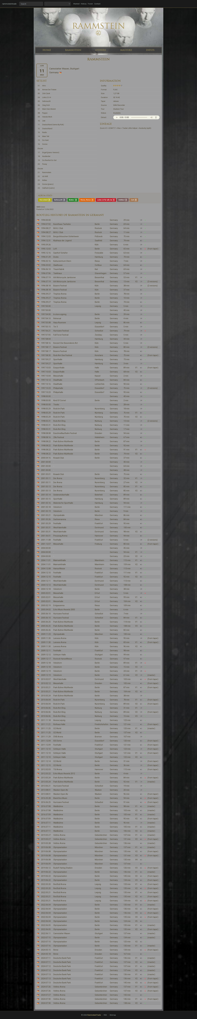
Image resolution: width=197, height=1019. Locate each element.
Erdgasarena (58, 605)
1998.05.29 (46, 409)
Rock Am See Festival (62, 355)
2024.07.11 (46, 958)
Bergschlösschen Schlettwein (66, 236)
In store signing (59, 314)
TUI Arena (57, 769)
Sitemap (113, 1015)
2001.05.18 (46, 507)
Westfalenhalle (59, 527)
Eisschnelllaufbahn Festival (65, 433)
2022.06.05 (46, 925)
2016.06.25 (46, 802)
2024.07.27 (46, 995)
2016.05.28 (46, 798)
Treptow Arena (59, 294)
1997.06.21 (46, 331)
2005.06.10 (46, 614)
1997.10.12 (46, 380)
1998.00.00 (46, 396)
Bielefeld (98, 495)
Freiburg (98, 544)
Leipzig (98, 306)
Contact (97, 4)
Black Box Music (60, 798)
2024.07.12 (46, 966)
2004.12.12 (46, 585)
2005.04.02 (46, 609)
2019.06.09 (46, 864)
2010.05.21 (46, 687)
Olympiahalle (59, 515)
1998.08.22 (46, 441)
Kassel (97, 376)
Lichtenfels (99, 384)
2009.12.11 (46, 650)
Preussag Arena (60, 536)
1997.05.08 (46, 322)
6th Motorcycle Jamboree (64, 277)
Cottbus (98, 265)
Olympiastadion (60, 847)
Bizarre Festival (60, 286)
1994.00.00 (46, 220)
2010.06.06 (46, 708)
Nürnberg (99, 413)
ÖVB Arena (58, 737)
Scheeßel (99, 331)
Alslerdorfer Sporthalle (63, 503)
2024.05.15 (46, 950)
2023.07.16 (46, 946)
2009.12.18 (46, 663)
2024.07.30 (46, 999)
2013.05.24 (46, 778)
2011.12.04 (46, 741)
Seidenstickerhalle (61, 495)
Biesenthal (99, 277)
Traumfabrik (58, 269)
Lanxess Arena (59, 638)
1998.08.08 (46, 433)
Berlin (97, 224)
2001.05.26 (46, 519)
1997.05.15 (46, 327)
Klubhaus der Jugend (62, 240)
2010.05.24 (46, 696)
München (99, 515)
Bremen (98, 737)
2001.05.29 (46, 523)
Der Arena (57, 478)
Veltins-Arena (59, 835)
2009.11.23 (46, 634)
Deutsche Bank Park (62, 958)
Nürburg (98, 421)
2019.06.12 (46, 868)
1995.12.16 (46, 253)
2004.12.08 (46, 568)
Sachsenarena (59, 519)
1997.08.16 (46, 343)
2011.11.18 (46, 720)
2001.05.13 (46, 486)
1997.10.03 (46, 368)
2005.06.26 (46, 630)
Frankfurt (99, 523)
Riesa (97, 261)
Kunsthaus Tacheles (62, 224)
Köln (97, 245)
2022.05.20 (46, 884)
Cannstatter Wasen (61, 933)
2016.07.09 (46, 814)
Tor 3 (55, 327)
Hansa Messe (59, 568)
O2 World (57, 728)
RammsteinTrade (94, 1015)
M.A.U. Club (58, 228)
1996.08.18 (46, 286)
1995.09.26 (46, 245)
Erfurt (97, 593)
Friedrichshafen (101, 724)
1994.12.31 (46, 240)
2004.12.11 (46, 581)
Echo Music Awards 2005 (64, 609)
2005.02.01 (46, 593)
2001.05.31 (46, 527)
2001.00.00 (46, 462)
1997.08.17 (46, 347)
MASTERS (126, 50)
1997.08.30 (46, 355)
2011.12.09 (46, 745)
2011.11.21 (46, 724)
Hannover (99, 536)
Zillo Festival (58, 437)
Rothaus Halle (59, 724)
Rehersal (57, 318)
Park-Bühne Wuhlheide (63, 441)
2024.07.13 (46, 974)
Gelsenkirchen (101, 835)
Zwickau (98, 335)
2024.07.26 (46, 987)
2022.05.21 (46, 892)
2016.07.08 (46, 806)
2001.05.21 (46, 515)
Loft (55, 249)
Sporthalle (57, 359)
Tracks (56, 404)
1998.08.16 (46, 437)
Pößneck (98, 236)
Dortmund (99, 527)
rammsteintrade (9, 4)
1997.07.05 (46, 335)
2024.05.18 (46, 954)
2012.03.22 (46, 773)
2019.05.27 (46, 835)
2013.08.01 (46, 790)
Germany (114, 220)
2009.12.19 (46, 671)
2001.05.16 (46, 503)
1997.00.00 (46, 306)
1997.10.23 (46, 388)
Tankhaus (57, 273)
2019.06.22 (46, 872)
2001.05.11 (46, 478)
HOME (47, 50)
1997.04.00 (46, 314)
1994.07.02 (46, 224)
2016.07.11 (46, 823)
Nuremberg (100, 409)
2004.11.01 (46, 560)
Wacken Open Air (60, 790)
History (83, 4)
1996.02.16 (46, 261)
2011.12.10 (46, 749)
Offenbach (99, 380)
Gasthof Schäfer (60, 253)
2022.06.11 (46, 933)
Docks (56, 257)
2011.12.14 (46, 761)
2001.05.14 (46, 495)
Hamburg (99, 257)
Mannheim (99, 560)
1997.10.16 (46, 384)
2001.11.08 (46, 540)
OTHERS (100, 50)
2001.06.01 (46, 536)
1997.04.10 (46, 318)
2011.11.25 (46, 728)
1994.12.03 (46, 236)
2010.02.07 (46, 679)
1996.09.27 (46, 294)
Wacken (98, 790)
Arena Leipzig (59, 720)
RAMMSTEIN (73, 50)
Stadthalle (57, 380)
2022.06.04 (46, 905)
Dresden (98, 433)
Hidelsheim (99, 437)
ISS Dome (57, 741)
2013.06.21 (46, 786)
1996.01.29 (46, 257)
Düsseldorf (99, 327)
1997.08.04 (46, 339)
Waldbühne (58, 806)
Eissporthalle (58, 368)
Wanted (76, 4)
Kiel (96, 269)
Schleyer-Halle (59, 655)
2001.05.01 (46, 474)
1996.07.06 (46, 273)
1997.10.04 (46, 376)
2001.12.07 (46, 544)
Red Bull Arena (59, 884)
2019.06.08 (46, 847)
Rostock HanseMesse (62, 659)
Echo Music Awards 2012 (64, 773)
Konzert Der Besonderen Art (65, 343)
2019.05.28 (46, 843)
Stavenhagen (100, 273)
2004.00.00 (46, 548)
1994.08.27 (46, 228)
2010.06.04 (46, 700)
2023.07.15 (46, 937)
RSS (105, 1015)
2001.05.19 (46, 511)
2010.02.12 (46, 683)
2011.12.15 (46, 765)
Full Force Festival (60, 335)
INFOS (150, 50)
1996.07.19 (46, 277)
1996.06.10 (46, 269)
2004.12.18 (46, 589)
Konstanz (99, 355)
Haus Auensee (59, 322)
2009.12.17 (46, 659)
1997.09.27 (46, 359)
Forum (90, 4)
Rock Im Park (59, 409)
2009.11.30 (46, 638)
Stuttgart (99, 655)
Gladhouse (58, 265)
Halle (97, 368)
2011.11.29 (46, 737)
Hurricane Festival (61, 331)
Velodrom (57, 507)
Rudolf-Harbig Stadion (63, 868)
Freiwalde (99, 253)
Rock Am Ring (59, 421)
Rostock (98, 228)
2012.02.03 (46, 769)
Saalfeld (98, 240)
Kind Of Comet (59, 400)
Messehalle (58, 376)
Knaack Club (58, 458)
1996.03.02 (46, 265)
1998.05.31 (46, 421)
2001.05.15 (46, 499)
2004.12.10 (46, 573)
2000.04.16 (46, 458)
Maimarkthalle (59, 560)
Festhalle (57, 523)
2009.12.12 (46, 655)
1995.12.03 (46, 249)
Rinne (55, 950)
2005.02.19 (46, 605)
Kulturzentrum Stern (62, 261)
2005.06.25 (46, 622)
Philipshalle (58, 388)
